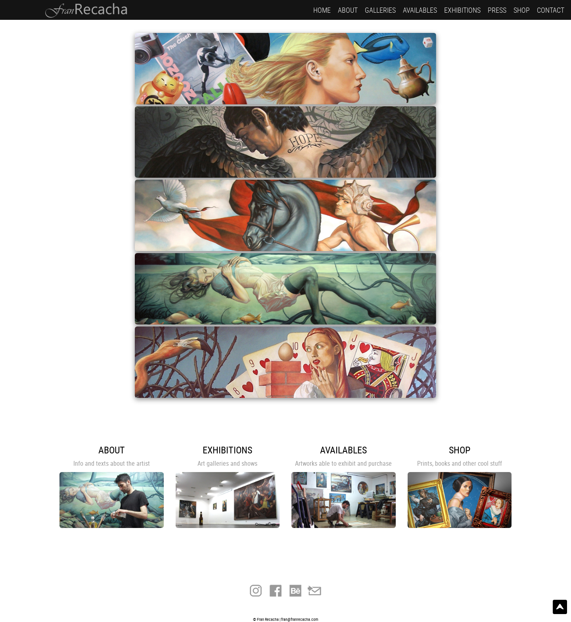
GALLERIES (380, 10)
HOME (322, 10)
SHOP (522, 10)
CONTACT (550, 10)
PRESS (497, 10)
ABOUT (348, 10)
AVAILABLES (420, 10)
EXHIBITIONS (462, 10)
